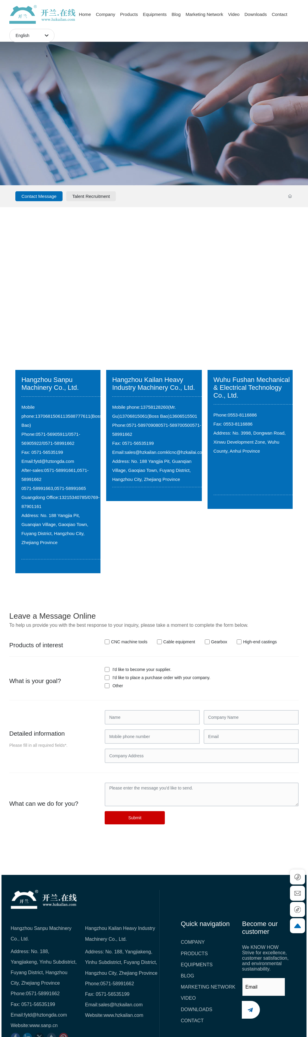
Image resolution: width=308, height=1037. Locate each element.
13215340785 (73, 497)
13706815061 (49, 416)
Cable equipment (179, 641)
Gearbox (219, 641)
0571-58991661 (60, 470)
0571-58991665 (70, 488)
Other (117, 685)
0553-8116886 (242, 414)
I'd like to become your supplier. (141, 669)
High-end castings (260, 641)
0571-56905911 (51, 434)
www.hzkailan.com (123, 1015)
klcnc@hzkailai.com (186, 452)
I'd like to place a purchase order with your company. (161, 677)
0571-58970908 (142, 425)
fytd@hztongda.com (54, 461)
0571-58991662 (58, 443)
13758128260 (154, 407)
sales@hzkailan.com (145, 452)
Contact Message (39, 196)
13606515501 (183, 416)
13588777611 (77, 416)
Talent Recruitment (91, 196)
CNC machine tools (129, 641)
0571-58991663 (37, 488)
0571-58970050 (174, 425)
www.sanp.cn (43, 1025)
